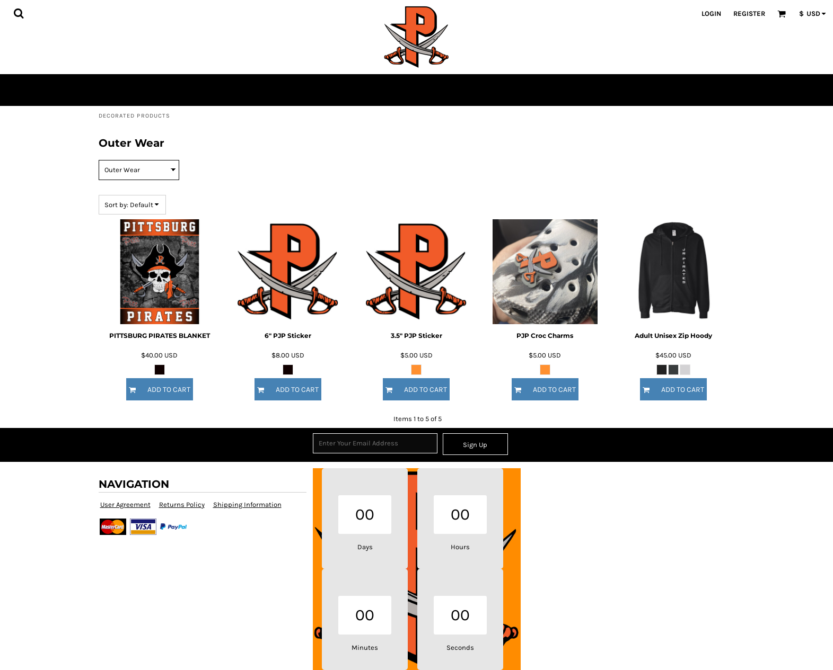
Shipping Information (247, 504)
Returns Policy (182, 504)
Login (711, 13)
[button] (18, 13)
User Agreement (125, 504)
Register (749, 13)
